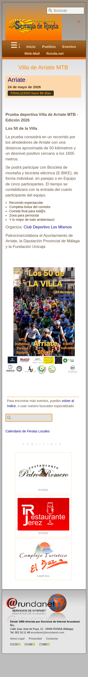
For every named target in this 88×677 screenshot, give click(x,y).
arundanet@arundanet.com (47, 632)
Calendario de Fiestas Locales (27, 431)
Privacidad (35, 638)
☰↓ (16, 45)
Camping (43, 559)
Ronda (43, 473)
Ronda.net (55, 53)
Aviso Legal (17, 638)
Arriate (16, 79)
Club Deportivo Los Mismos (48, 227)
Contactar (52, 638)
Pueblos (49, 47)
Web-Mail (32, 53)
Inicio (30, 47)
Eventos (69, 47)
